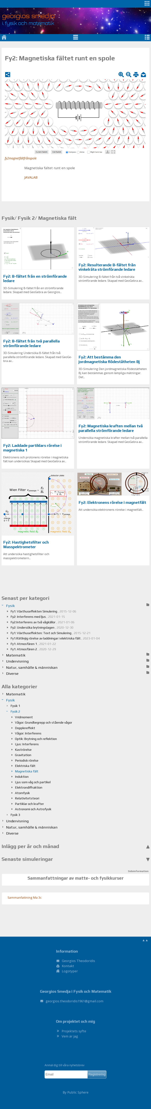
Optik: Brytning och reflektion (36, 739)
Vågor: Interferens (28, 733)
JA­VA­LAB (30, 177)
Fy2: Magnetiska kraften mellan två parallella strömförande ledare (111, 428)
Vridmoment (24, 717)
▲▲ (145, 940)
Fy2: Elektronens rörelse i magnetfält (112, 502)
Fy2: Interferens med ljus (37, 616)
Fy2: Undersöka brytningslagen (41, 627)
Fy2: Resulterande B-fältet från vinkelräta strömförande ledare (107, 267)
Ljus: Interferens (27, 744)
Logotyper (70, 971)
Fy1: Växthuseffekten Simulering (43, 611)
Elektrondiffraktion (28, 787)
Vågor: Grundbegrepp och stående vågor (43, 722)
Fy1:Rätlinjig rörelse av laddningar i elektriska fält (55, 638)
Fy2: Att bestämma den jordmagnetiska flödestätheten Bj (109, 359)
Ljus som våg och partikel (33, 782)
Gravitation (23, 755)
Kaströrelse (23, 749)
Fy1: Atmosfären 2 (33, 649)
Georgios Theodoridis (78, 961)
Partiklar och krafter (29, 804)
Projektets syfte (74, 1031)
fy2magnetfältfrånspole (21, 158)
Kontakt (68, 966)
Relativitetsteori (27, 798)
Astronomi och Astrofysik (33, 809)
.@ (74, 1001)
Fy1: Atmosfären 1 (33, 644)
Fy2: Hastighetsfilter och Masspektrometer (26, 544)
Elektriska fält (25, 766)
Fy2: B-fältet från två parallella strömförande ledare (31, 343)
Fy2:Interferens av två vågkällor (42, 622)
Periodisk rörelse (26, 760)
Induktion (22, 776)
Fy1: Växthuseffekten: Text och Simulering (50, 633)
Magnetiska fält (26, 771)
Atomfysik (22, 793)
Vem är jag (70, 1036)
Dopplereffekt (25, 728)
